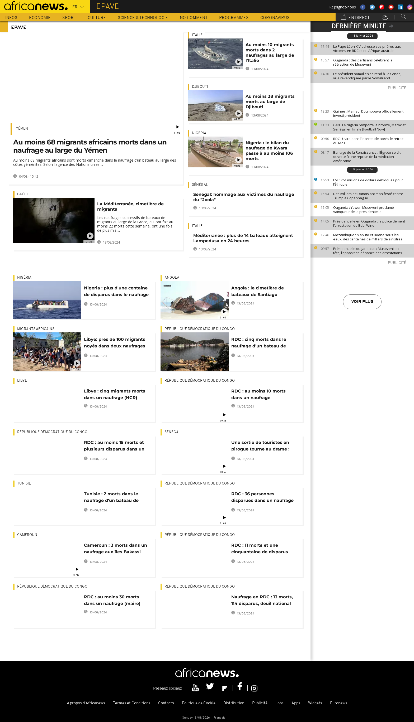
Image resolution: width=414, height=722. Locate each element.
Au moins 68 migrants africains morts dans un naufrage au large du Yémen (90, 146)
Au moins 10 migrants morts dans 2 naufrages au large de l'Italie (270, 52)
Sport (69, 18)
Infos (11, 18)
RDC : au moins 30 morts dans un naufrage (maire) (112, 600)
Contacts (166, 703)
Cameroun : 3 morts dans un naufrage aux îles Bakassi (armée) (115, 549)
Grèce (23, 194)
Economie (40, 18)
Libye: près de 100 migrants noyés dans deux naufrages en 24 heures (114, 343)
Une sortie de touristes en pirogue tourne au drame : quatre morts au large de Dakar (260, 446)
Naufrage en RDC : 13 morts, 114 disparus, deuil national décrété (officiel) (262, 601)
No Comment (194, 18)
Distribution (233, 703)
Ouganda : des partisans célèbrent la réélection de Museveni (363, 62)
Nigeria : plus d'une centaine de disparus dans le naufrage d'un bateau (116, 292)
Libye (22, 381)
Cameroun (27, 535)
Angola (171, 278)
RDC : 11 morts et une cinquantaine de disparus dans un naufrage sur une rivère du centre (260, 549)
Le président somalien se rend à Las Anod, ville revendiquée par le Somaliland (367, 76)
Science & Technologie (143, 18)
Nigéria (199, 133)
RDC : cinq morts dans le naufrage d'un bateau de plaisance (258, 343)
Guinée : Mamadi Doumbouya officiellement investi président (368, 113)
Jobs (279, 703)
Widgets (315, 703)
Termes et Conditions (131, 703)
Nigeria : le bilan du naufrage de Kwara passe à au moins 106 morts (269, 150)
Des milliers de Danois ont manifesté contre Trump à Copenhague (368, 196)
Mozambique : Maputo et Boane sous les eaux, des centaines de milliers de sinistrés (367, 237)
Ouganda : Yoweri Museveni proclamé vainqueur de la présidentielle (363, 209)
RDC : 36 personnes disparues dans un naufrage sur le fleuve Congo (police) (262, 498)
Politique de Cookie (198, 703)
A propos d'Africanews (86, 703)
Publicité (259, 703)
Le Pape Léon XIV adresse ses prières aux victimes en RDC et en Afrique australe (367, 48)
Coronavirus (275, 18)
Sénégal (200, 185)
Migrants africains (35, 329)
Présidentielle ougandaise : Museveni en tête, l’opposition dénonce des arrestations (367, 250)
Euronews (338, 703)
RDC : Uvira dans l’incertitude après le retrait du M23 (368, 141)
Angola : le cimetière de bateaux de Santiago (257, 291)
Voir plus (362, 302)
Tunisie (24, 484)
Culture (97, 18)
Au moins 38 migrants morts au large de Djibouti (270, 101)
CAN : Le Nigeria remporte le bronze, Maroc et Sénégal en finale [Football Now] (369, 127)
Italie (197, 35)
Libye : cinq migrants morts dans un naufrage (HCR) (114, 394)
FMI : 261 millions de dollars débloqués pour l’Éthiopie (368, 182)
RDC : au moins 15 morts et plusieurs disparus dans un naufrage (114, 446)
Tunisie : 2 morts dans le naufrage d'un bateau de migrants (111, 498)
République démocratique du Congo (199, 329)
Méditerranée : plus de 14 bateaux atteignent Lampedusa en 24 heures (243, 238)
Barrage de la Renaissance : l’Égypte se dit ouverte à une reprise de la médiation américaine (367, 156)
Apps (295, 703)
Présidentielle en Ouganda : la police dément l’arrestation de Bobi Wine (369, 223)
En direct (355, 17)
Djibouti (200, 87)
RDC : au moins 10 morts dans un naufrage (258, 394)
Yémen (22, 129)
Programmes (234, 18)
